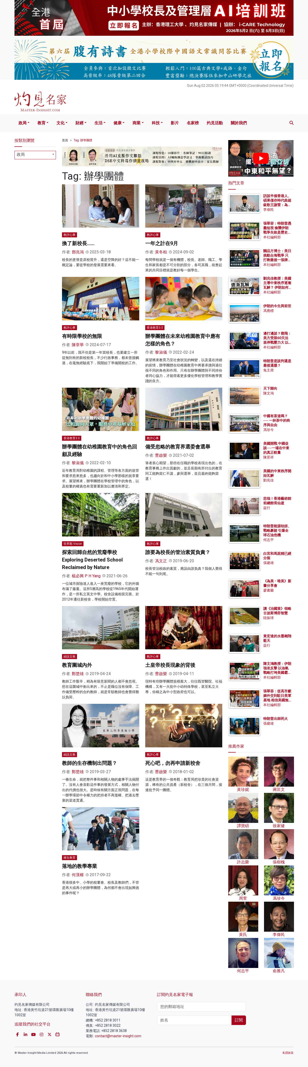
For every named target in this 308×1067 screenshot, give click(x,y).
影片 (175, 123)
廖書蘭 (268, 590)
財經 (80, 123)
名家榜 (193, 123)
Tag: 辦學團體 (83, 140)
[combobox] (35, 155)
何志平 (268, 540)
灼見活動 (215, 123)
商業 (136, 123)
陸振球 (268, 618)
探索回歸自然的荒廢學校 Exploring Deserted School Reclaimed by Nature (92, 559)
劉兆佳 (268, 480)
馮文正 (161, 561)
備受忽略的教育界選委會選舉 (177, 447)
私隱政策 (288, 1052)
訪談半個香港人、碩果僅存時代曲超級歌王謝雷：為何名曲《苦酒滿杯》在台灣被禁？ (277, 205)
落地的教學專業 (79, 866)
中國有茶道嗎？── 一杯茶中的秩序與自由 (276, 420)
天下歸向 (270, 388)
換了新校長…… (78, 243)
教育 (42, 123)
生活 (98, 123)
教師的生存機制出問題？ (89, 763)
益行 (266, 508)
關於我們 (239, 123)
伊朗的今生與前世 (277, 306)
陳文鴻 (268, 393)
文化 (60, 123)
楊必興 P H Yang (86, 576)
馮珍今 (268, 430)
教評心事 (70, 235)
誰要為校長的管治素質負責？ (177, 552)
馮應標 (268, 311)
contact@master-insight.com (118, 1036)
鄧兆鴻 (78, 252)
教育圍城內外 (77, 665)
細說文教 (70, 656)
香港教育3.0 (155, 327)
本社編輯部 (272, 237)
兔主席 (268, 370)
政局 (22, 123)
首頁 (65, 140)
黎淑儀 (161, 352)
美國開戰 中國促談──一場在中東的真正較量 (276, 447)
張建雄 (268, 563)
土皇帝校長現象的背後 (170, 665)
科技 (156, 123)
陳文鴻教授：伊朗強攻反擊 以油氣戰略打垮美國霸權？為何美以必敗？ (277, 673)
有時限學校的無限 (82, 336)
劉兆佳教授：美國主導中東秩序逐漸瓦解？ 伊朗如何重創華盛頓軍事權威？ (277, 287)
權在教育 (70, 857)
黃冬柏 (161, 252)
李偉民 (268, 210)
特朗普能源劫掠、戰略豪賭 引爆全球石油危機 (277, 530)
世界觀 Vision (73, 544)
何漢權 (78, 874)
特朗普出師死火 (275, 719)
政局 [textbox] (21, 154)
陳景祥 (268, 457)
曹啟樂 (161, 455)
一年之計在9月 (161, 243)
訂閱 (239, 1020)
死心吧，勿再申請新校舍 (172, 763)
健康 (118, 123)
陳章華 (78, 344)
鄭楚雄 (78, 673)
